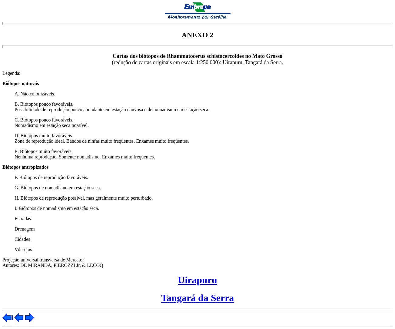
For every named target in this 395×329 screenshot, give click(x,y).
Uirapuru (197, 279)
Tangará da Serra (197, 297)
